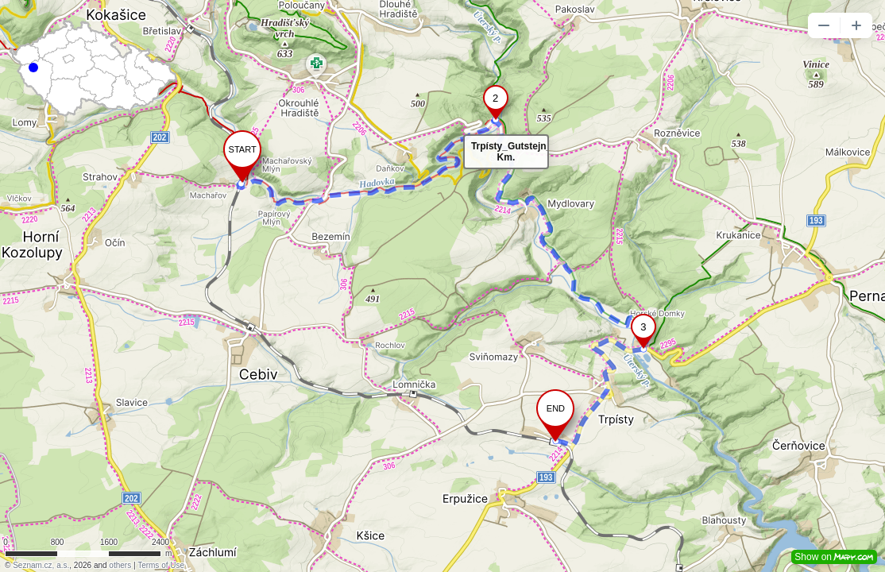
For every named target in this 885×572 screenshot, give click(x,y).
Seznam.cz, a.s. (41, 565)
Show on (834, 556)
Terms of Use (160, 565)
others (120, 565)
